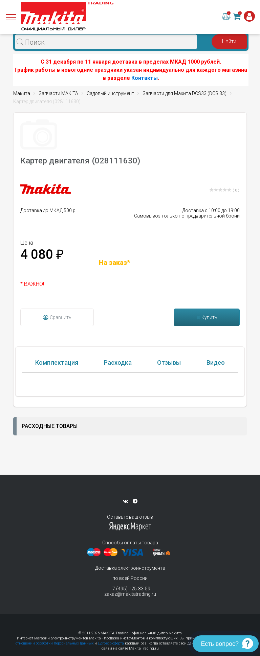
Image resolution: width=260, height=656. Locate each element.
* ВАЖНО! (32, 284)
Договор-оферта (111, 643)
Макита (21, 93)
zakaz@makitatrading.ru (130, 594)
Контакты (144, 78)
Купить (206, 317)
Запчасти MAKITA (58, 93)
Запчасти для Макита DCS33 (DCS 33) (184, 93)
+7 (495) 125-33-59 (130, 588)
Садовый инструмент (110, 93)
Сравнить (57, 317)
